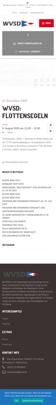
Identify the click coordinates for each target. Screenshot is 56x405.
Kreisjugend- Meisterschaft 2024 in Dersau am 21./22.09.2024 (26, 189)
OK (16, 400)
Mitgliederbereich (37, 13)
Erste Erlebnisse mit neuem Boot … (20, 232)
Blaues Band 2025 (11, 180)
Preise (14, 13)
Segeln (5, 318)
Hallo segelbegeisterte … (15, 228)
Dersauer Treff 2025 (13, 184)
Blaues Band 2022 (11, 197)
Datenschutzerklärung (32, 400)
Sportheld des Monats (14, 221)
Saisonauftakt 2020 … (13, 225)
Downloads (23, 13)
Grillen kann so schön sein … (17, 235)
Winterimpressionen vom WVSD (18, 211)
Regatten (6, 324)
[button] (51, 131)
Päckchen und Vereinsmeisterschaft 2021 (23, 207)
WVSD (10, 132)
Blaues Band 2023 (11, 194)
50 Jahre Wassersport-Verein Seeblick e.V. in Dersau (25, 216)
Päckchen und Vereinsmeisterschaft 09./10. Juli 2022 (27, 202)
